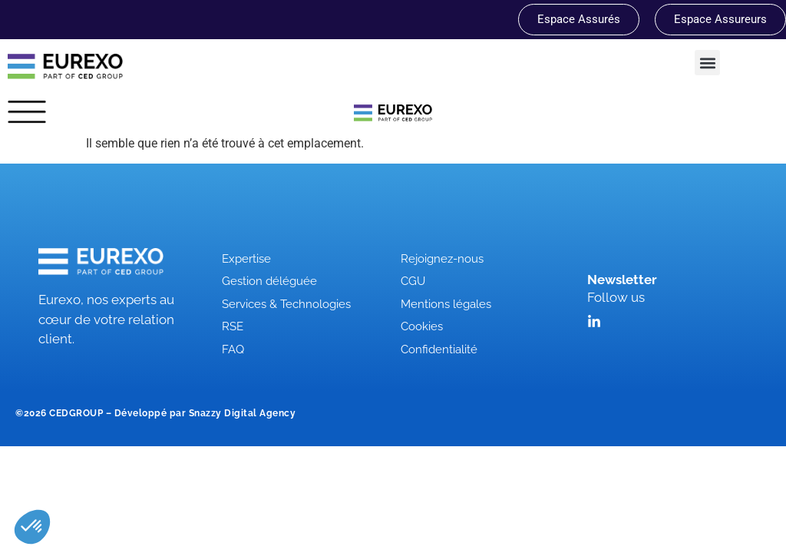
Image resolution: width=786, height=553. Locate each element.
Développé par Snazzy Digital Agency (205, 413)
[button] (707, 62)
